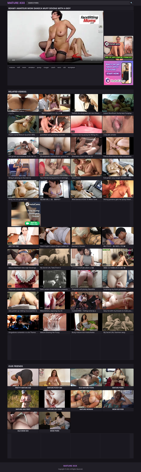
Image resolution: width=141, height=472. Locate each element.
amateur (31, 67)
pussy (39, 67)
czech (53, 67)
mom (24, 67)
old (64, 67)
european (71, 67)
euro (59, 67)
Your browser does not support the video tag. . (55, 38)
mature (12, 67)
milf (18, 67)
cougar (46, 67)
